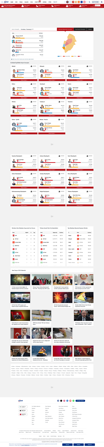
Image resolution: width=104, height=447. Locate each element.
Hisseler (60, 410)
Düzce (72, 373)
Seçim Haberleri (48, 414)
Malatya (60, 368)
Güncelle (97, 5)
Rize (26, 371)
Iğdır (51, 373)
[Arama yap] (89, 2)
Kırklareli (36, 368)
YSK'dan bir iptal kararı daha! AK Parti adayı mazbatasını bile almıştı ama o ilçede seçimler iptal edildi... (62, 341)
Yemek (33, 410)
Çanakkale (85, 364)
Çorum (18, 366)
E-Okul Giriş (74, 414)
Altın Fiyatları (61, 414)
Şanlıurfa (68, 371)
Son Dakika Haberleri (36, 404)
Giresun (61, 366)
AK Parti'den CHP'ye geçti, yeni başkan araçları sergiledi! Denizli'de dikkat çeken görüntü (20, 307)
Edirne (32, 366)
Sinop (42, 371)
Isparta (81, 366)
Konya (50, 368)
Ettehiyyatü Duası (36, 430)
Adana (13, 364)
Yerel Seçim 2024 (79, 430)
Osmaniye (68, 373)
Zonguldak (85, 371)
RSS (63, 434)
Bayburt (18, 373)
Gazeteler (47, 418)
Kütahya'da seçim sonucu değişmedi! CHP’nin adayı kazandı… (41, 340)
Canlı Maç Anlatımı (49, 416)
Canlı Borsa (61, 406)
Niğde (18, 371)
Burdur (76, 364)
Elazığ (36, 366)
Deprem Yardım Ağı (70, 430)
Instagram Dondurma (76, 416)
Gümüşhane (67, 366)
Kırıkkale (28, 373)
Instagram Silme (75, 418)
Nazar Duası (74, 424)
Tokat (54, 371)
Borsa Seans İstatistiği (63, 404)
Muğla (81, 368)
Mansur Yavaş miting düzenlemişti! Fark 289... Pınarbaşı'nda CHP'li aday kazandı (41, 289)
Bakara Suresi (28, 430)
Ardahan (46, 373)
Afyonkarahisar (25, 364)
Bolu (72, 364)
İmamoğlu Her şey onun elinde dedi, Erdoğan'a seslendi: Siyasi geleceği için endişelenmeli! (20, 341)
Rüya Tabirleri (61, 420)
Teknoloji (47, 406)
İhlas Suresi (80, 428)
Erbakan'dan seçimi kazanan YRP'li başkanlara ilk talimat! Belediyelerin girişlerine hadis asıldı (20, 358)
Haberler (33, 406)
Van (76, 371)
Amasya (34, 364)
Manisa (64, 368)
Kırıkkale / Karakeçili (26, 29)
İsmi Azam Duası (45, 430)
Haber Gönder (80, 398)
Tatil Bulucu (74, 410)
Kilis (63, 373)
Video (33, 422)
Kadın (33, 412)
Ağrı (30, 364)
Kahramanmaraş (71, 368)
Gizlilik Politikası (53, 434)
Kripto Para (61, 412)
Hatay (77, 366)
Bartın (42, 373)
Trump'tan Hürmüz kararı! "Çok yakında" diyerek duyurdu (30, 428)
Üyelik (48, 434)
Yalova (54, 373)
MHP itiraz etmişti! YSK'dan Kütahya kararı (41, 324)
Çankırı (13, 366)
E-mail (46, 420)
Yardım (44, 434)
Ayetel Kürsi (74, 422)
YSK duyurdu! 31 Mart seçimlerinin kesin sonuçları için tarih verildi (83, 288)
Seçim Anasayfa (16, 29)
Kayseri (31, 368)
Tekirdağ (50, 371)
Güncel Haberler (47, 428)
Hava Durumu (61, 422)
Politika (54, 428)
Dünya (59, 428)
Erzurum (46, 366)
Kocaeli (46, 368)
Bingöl (65, 364)
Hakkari (72, 366)
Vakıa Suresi (21, 430)
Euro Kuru (61, 418)
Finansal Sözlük (62, 408)
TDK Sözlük (74, 420)
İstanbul (13, 368)
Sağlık (46, 408)
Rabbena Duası (54, 430)
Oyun (73, 404)
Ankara (38, 364)
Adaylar (90, 29)
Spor (33, 420)
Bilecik (60, 364)
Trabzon (58, 371)
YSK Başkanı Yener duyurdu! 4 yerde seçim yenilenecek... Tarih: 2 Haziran (83, 324)
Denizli (22, 366)
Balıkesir (56, 364)
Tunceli (63, 371)
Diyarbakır (27, 366)
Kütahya (55, 368)
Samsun (34, 371)
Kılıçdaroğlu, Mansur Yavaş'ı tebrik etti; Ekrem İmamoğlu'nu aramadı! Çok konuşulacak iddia (62, 358)
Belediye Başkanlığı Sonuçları (65, 29)
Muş (85, 368)
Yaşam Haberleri (65, 428)
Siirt (38, 371)
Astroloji (47, 410)
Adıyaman (18, 364)
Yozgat (79, 371)
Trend (33, 416)
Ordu (22, 371)
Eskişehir (51, 366)
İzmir (18, 368)
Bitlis (69, 364)
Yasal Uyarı (60, 434)
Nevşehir (14, 371)
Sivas (46, 371)
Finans (33, 408)
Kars (21, 368)
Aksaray (13, 373)
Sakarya (29, 371)
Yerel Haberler (48, 404)
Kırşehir (41, 368)
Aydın (51, 364)
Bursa (80, 364)
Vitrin (46, 412)
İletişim (40, 434)
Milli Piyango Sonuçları (77, 412)
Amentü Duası (62, 430)
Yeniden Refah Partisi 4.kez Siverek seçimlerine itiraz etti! (83, 306)
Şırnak (38, 373)
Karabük (59, 373)
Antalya (43, 364)
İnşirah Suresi (73, 428)
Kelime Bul (74, 406)
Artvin (47, 364)
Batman (33, 373)
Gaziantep (57, 366)
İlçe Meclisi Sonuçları (80, 29)
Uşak (73, 371)
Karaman (23, 373)
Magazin (33, 414)
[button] (2, 2)
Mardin (77, 368)
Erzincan (41, 366)
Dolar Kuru (61, 416)
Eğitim (33, 418)
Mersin (85, 366)
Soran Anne (74, 408)
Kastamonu (26, 368)
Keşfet (60, 424)
